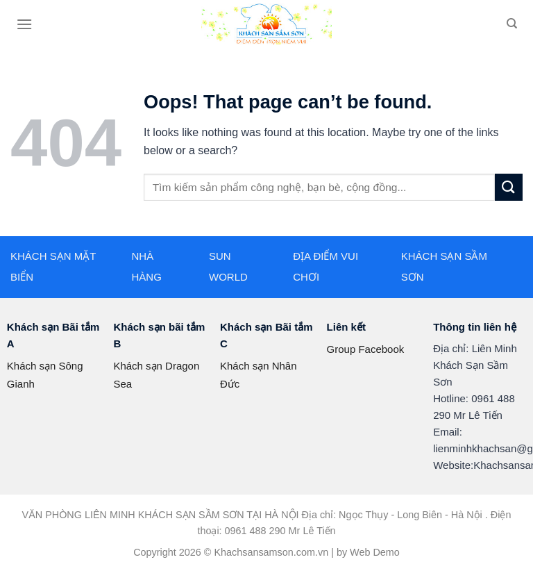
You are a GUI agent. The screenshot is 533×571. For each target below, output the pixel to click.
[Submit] (509, 187)
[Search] (512, 23)
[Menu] (24, 24)
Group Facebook (366, 349)
